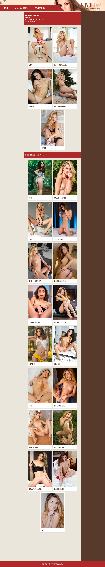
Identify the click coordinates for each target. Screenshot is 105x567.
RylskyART (33, 21)
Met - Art (41, 19)
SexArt (27, 21)
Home (6, 8)
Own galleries (21, 8)
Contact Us (40, 8)
